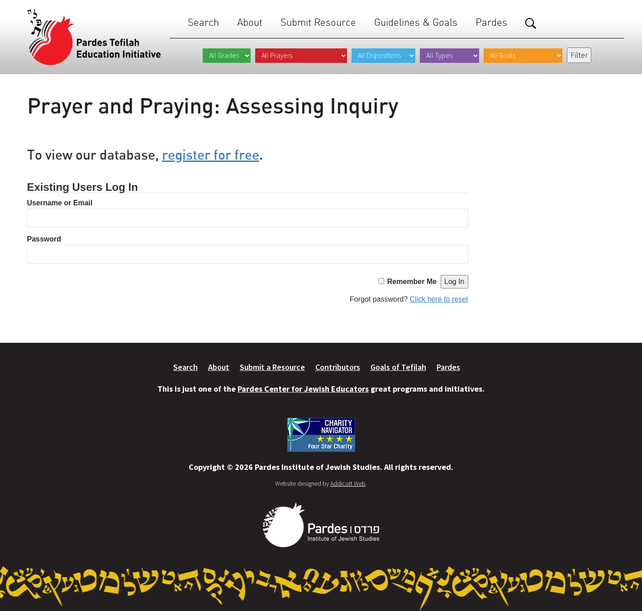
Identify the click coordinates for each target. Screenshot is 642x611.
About (249, 22)
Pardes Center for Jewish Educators (303, 389)
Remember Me (412, 281)
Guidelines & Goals (415, 22)
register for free (210, 154)
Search (203, 22)
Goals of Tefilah (398, 367)
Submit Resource (318, 22)
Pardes (491, 22)
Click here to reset (439, 299)
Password (44, 239)
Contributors (337, 367)
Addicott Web (348, 483)
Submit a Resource (272, 367)
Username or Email (60, 203)
